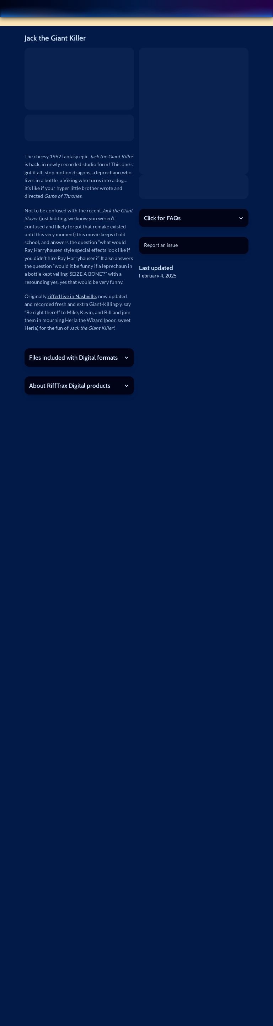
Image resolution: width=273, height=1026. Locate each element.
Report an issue (161, 245)
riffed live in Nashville (72, 296)
